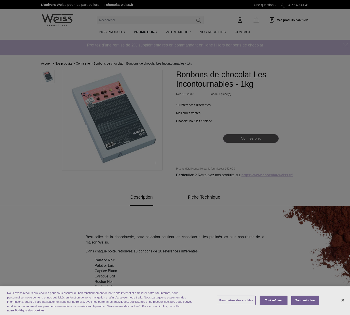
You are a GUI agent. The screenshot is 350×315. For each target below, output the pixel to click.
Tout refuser (273, 300)
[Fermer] (343, 300)
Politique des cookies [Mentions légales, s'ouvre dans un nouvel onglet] (30, 310)
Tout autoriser (305, 300)
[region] (175, 300)
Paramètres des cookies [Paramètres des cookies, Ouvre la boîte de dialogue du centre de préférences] (236, 300)
